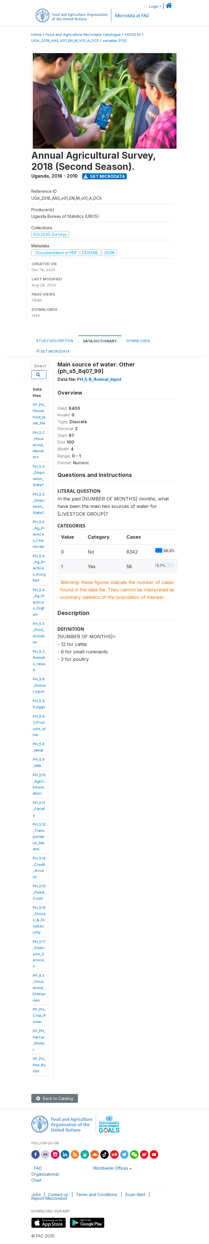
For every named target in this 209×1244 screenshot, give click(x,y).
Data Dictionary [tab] (100, 341)
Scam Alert (135, 1194)
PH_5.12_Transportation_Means (39, 836)
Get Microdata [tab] (53, 351)
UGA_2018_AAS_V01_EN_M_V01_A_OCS (65, 40)
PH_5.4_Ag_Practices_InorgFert (39, 568)
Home (36, 34)
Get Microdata (104, 176)
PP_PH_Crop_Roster (39, 1015)
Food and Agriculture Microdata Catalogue (83, 34)
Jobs (36, 1194)
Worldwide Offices (110, 1168)
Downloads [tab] (138, 341)
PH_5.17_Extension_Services (39, 954)
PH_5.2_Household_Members (39, 444)
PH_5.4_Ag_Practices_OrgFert (39, 602)
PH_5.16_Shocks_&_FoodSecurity (39, 919)
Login (153, 6)
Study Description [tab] (54, 341)
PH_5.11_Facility (39, 808)
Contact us (58, 1194)
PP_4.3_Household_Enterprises (39, 987)
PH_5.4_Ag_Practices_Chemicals (39, 534)
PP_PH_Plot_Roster (39, 1064)
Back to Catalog (54, 1098)
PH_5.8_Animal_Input (39, 685)
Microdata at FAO (132, 15)
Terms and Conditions (96, 1194)
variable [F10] (114, 40)
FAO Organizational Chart (45, 1174)
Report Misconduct (49, 1198)
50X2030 (132, 34)
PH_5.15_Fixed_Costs (39, 892)
